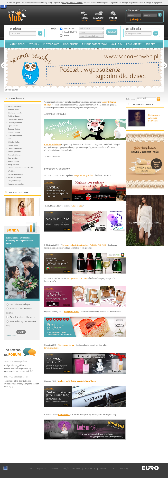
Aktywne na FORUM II (78, 278)
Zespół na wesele (14, 177)
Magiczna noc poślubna (84, 175)
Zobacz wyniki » (12, 336)
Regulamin (41, 468)
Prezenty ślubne (14, 155)
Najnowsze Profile (142, 104)
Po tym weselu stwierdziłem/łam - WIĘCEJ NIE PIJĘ (84, 245)
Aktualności (17, 44)
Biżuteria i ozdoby (15, 113)
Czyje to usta (77, 206)
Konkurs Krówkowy (52, 144)
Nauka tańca (13, 145)
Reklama (150, 44)
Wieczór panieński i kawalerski (20, 168)
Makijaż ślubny (14, 142)
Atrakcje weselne (14, 106)
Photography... (154, 115)
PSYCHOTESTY (133, 44)
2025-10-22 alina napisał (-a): (16, 377)
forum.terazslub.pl (51, 348)
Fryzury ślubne (14, 132)
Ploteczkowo (51, 44)
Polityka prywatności (71, 468)
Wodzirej (11, 171)
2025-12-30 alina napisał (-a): (16, 361)
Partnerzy (124, 468)
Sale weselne (13, 158)
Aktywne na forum (66, 345)
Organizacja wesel (15, 148)
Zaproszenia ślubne (15, 174)
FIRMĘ (67, 35)
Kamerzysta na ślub (16, 184)
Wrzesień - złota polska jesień (22, 317)
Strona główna (11, 90)
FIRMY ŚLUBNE (16, 98)
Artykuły (34, 44)
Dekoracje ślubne (15, 122)
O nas (29, 468)
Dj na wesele (13, 126)
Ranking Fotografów (94, 44)
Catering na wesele (15, 119)
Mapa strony (90, 468)
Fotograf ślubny (14, 181)
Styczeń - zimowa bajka (20, 304)
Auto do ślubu (13, 110)
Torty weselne (13, 164)
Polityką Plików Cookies (72, 2)
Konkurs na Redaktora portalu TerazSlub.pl (77, 381)
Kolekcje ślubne (18, 192)
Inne (9, 139)
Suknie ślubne (13, 161)
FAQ (113, 468)
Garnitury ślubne (15, 135)
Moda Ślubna (70, 44)
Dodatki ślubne (14, 129)
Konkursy (116, 44)
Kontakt (103, 468)
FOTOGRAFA (70, 29)
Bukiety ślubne (14, 116)
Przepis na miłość (71, 311)
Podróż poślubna (14, 152)
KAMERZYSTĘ (70, 32)
